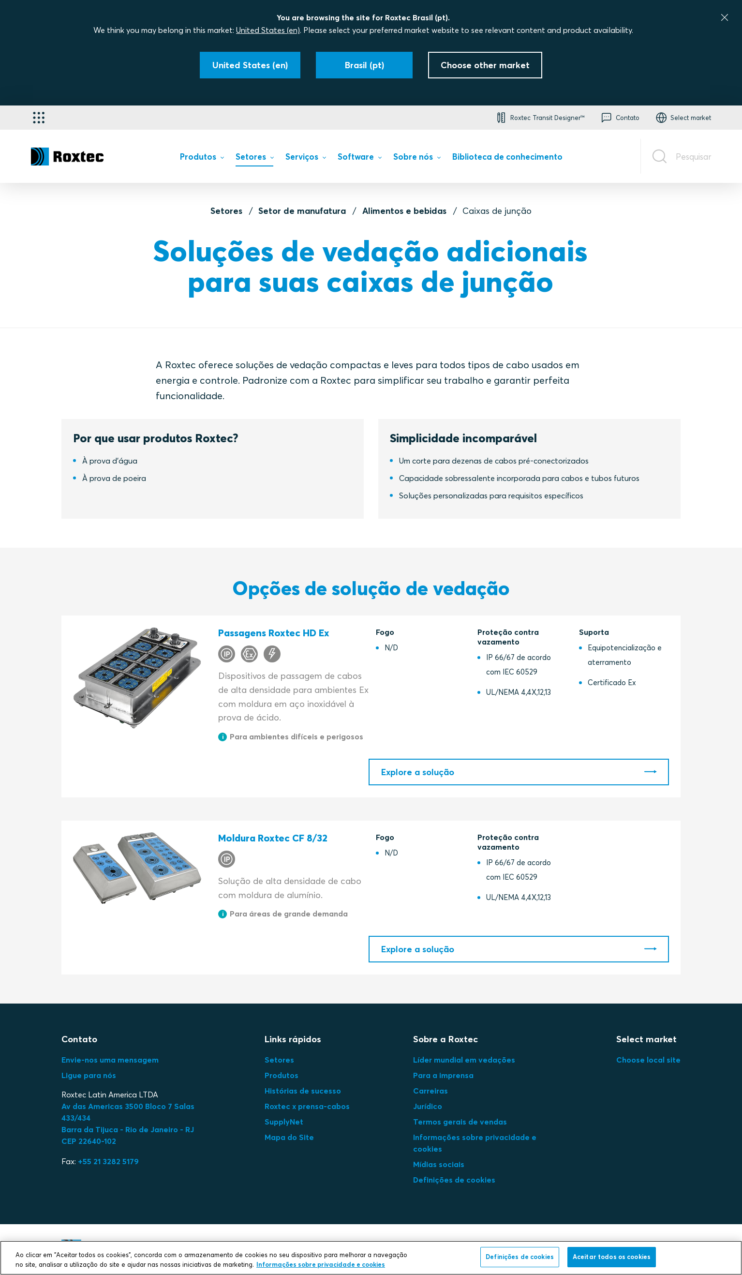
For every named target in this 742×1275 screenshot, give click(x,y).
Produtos (281, 1075)
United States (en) (268, 30)
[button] (539, 117)
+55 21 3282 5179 (108, 1161)
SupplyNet (284, 1121)
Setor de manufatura (302, 210)
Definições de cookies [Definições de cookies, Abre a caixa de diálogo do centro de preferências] (520, 1256)
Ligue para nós (88, 1075)
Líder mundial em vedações (464, 1060)
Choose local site (648, 1060)
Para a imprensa (443, 1075)
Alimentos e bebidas (404, 210)
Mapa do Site (289, 1137)
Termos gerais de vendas (460, 1121)
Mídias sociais (438, 1164)
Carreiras (430, 1090)
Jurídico (427, 1106)
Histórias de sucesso (303, 1090)
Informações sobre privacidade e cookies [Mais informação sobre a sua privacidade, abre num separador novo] (320, 1264)
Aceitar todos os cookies (612, 1256)
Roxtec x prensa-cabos (307, 1106)
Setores (226, 210)
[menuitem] (201, 158)
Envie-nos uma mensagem (110, 1060)
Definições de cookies (454, 1180)
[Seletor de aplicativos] (38, 117)
